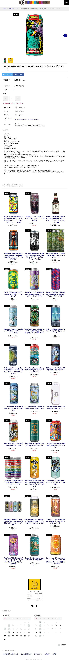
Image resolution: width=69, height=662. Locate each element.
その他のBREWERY (33, 119)
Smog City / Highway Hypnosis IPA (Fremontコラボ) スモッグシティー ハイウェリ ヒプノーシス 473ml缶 (13, 219)
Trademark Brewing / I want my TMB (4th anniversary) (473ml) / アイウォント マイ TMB (13, 522)
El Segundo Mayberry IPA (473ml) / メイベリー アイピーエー (13, 408)
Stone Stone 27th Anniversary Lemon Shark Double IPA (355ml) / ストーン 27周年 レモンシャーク (55, 560)
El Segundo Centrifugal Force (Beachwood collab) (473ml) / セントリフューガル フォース (13, 370)
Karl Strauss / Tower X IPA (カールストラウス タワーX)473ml (55, 482)
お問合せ (55, 654)
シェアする (18, 74)
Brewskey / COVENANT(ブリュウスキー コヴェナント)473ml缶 (34, 218)
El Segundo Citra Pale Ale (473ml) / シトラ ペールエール (34, 407)
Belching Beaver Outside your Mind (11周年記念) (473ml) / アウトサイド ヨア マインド (34, 331)
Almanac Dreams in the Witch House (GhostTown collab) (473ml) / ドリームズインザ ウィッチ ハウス (34, 256)
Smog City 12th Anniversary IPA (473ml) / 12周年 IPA (34, 559)
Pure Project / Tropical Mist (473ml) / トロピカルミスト (34, 444)
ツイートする (7, 74)
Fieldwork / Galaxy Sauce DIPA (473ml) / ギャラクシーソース (55, 331)
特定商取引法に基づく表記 (10, 654)
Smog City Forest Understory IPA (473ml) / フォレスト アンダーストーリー (55, 521)
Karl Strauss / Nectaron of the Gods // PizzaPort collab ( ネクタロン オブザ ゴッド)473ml (34, 483)
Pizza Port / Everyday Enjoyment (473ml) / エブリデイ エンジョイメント (34, 370)
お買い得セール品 (14, 8)
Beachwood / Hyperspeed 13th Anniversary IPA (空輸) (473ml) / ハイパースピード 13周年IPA (13, 256)
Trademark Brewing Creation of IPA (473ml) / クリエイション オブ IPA (13, 331)
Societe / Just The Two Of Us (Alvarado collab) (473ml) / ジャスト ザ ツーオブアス (55, 294)
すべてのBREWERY (20, 119)
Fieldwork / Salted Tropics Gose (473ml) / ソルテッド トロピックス (55, 255)
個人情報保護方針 (26, 654)
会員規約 (47, 654)
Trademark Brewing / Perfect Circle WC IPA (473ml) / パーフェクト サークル (13, 482)
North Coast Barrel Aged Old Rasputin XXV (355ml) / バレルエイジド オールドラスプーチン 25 (55, 219)
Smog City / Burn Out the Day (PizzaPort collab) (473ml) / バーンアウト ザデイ (34, 294)
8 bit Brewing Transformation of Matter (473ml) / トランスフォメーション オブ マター (34, 522)
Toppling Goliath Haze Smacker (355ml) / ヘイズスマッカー (55, 445)
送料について (38, 654)
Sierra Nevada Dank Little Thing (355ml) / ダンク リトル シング (13, 294)
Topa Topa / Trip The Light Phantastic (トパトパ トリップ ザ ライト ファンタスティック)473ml (13, 560)
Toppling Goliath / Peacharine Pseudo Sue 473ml (13, 444)
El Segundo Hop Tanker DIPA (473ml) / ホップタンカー (55, 369)
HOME (5, 8)
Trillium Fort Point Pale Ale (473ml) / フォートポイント (56, 407)
